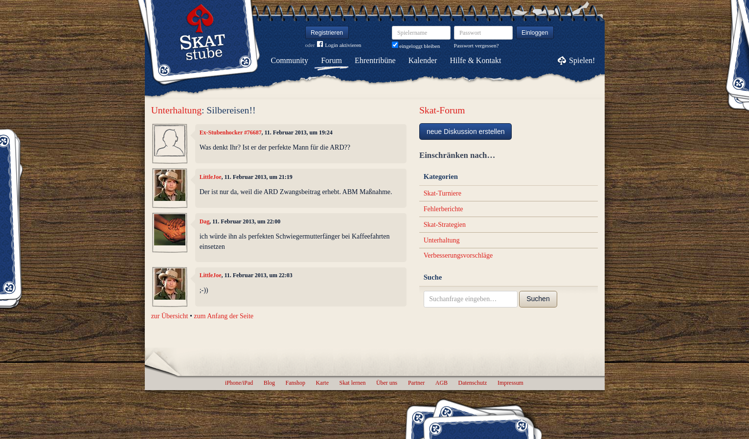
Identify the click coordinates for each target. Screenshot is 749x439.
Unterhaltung (176, 110)
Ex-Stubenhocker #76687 (231, 132)
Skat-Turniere (442, 193)
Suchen (537, 299)
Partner (416, 382)
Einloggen (535, 32)
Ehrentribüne (375, 60)
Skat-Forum (442, 110)
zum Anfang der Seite (223, 316)
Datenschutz (472, 382)
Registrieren (327, 32)
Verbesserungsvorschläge (458, 255)
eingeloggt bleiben (416, 46)
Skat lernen (353, 382)
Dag (204, 221)
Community (289, 60)
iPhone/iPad (239, 382)
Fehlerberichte (443, 209)
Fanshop (295, 382)
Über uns (386, 382)
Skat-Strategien (445, 224)
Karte (322, 382)
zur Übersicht (169, 316)
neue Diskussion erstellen (466, 131)
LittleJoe (211, 177)
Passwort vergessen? (476, 45)
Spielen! (582, 60)
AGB (441, 382)
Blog (269, 382)
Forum (331, 60)
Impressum (510, 382)
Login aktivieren (339, 45)
